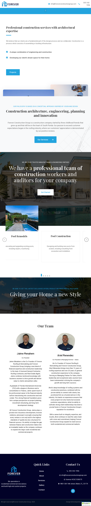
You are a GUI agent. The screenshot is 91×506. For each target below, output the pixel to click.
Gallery (41, 485)
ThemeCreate (85, 502)
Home (41, 471)
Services (41, 480)
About (41, 476)
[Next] (86, 240)
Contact (42, 490)
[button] (45, 10)
